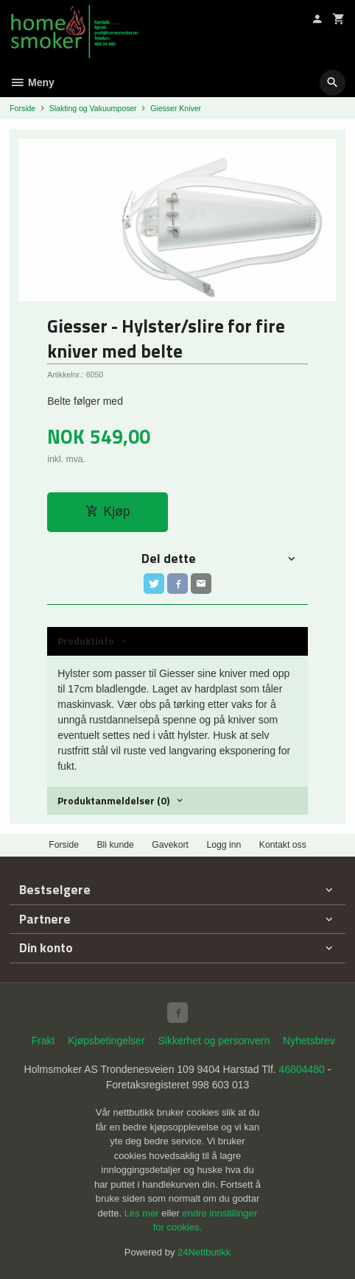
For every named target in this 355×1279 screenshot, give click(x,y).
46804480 (302, 1069)
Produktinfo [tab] (85, 640)
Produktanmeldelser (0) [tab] (113, 800)
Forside (22, 108)
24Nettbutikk (204, 1252)
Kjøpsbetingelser (106, 1040)
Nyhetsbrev (309, 1040)
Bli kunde (114, 845)
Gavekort (170, 845)
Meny (32, 82)
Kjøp (107, 511)
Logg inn (223, 845)
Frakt (43, 1040)
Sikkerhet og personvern (214, 1040)
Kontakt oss (282, 845)
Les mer (143, 1213)
